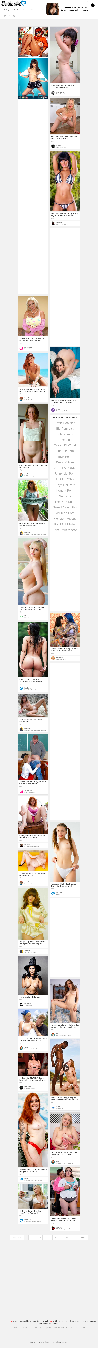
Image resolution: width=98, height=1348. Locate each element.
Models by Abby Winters (64, 1163)
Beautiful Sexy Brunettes (32, 690)
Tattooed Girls (61, 659)
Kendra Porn (65, 490)
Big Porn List (65, 428)
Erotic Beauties (65, 423)
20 (61, 1238)
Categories (9, 10)
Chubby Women (29, 1088)
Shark (58, 1106)
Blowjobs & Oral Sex (31, 1049)
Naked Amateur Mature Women (35, 534)
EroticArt (27, 688)
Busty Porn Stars (62, 224)
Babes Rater (64, 434)
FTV (25, 616)
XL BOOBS (28, 347)
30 (67, 1238)
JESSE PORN (65, 479)
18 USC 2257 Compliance (42, 1327)
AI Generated (28, 1005)
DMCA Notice (59, 1327)
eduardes (27, 1003)
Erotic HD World (65, 445)
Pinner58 (59, 409)
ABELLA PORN (64, 468)
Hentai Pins (70, 1327)
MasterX (59, 222)
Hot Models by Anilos (31, 476)
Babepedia (65, 440)
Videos (31, 10)
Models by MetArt (62, 411)
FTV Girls (27, 618)
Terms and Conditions (21, 1327)
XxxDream (59, 657)
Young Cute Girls (30, 952)
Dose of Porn (65, 462)
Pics (19, 10)
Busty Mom (28, 349)
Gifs (24, 10)
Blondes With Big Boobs (32, 1221)
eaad (26, 474)
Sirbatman (27, 532)
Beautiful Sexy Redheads (33, 1180)
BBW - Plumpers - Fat (31, 846)
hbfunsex (59, 145)
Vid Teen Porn (65, 513)
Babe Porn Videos (65, 530)
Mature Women (61, 147)
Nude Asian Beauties (63, 94)
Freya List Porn (64, 485)
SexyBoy (27, 398)
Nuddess (65, 496)
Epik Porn (64, 456)
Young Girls (60, 894)
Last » (83, 1238)
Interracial (59, 1108)
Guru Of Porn (65, 451)
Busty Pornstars (30, 792)
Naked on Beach (30, 400)
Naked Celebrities (65, 507)
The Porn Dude (64, 502)
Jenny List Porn (64, 473)
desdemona (60, 92)
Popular (40, 10)
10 (55, 1238)
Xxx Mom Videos (64, 518)
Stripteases (80, 1327)
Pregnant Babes (29, 884)
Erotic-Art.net (47, 1342)
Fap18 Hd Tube (64, 524)
